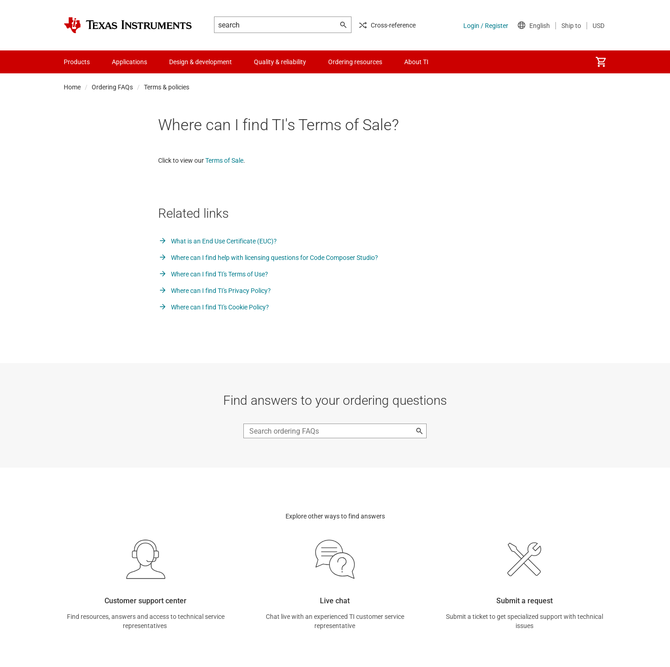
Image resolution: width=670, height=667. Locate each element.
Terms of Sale (224, 160)
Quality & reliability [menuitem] (280, 62)
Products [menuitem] (77, 62)
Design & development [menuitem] (200, 62)
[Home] (128, 25)
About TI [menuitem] (416, 62)
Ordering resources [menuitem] (355, 62)
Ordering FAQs (112, 87)
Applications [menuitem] (129, 62)
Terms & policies (166, 87)
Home (72, 87)
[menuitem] (600, 61)
